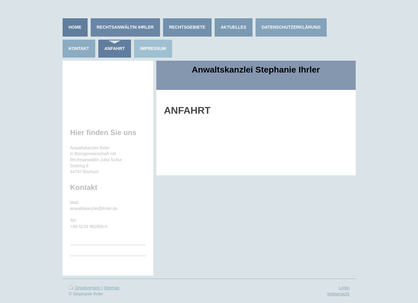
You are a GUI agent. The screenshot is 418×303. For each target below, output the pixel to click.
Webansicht (338, 293)
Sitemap (111, 287)
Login (344, 287)
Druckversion (85, 287)
